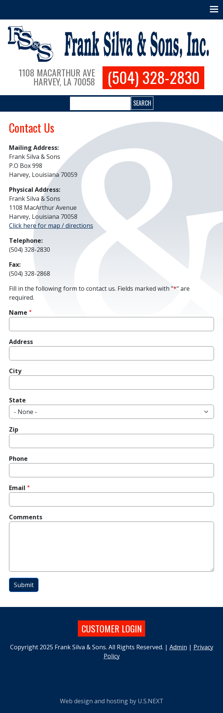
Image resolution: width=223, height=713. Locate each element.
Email (17, 488)
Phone (18, 458)
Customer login (112, 628)
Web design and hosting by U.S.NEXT (112, 701)
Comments (25, 517)
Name (18, 312)
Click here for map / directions (51, 225)
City (15, 371)
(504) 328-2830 (153, 77)
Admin (178, 647)
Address (21, 342)
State (17, 400)
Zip (13, 429)
